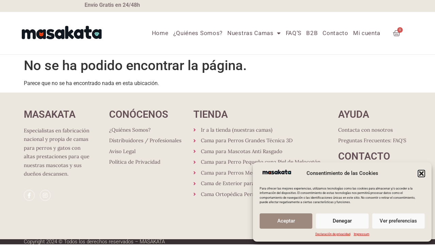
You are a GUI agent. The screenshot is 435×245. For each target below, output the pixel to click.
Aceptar (286, 221)
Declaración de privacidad (332, 234)
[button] (421, 173)
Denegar (342, 221)
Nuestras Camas (254, 33)
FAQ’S (294, 33)
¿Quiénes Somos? (198, 33)
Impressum (361, 234)
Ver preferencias (398, 221)
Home (160, 33)
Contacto (335, 33)
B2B (312, 33)
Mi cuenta (366, 33)
